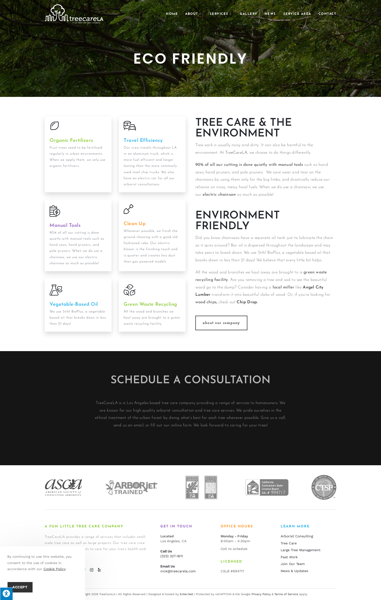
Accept (20, 587)
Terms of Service (286, 594)
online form (181, 449)
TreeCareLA (236, 153)
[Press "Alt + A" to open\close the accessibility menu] (6, 593)
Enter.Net (186, 594)
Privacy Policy (261, 594)
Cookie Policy (54, 569)
